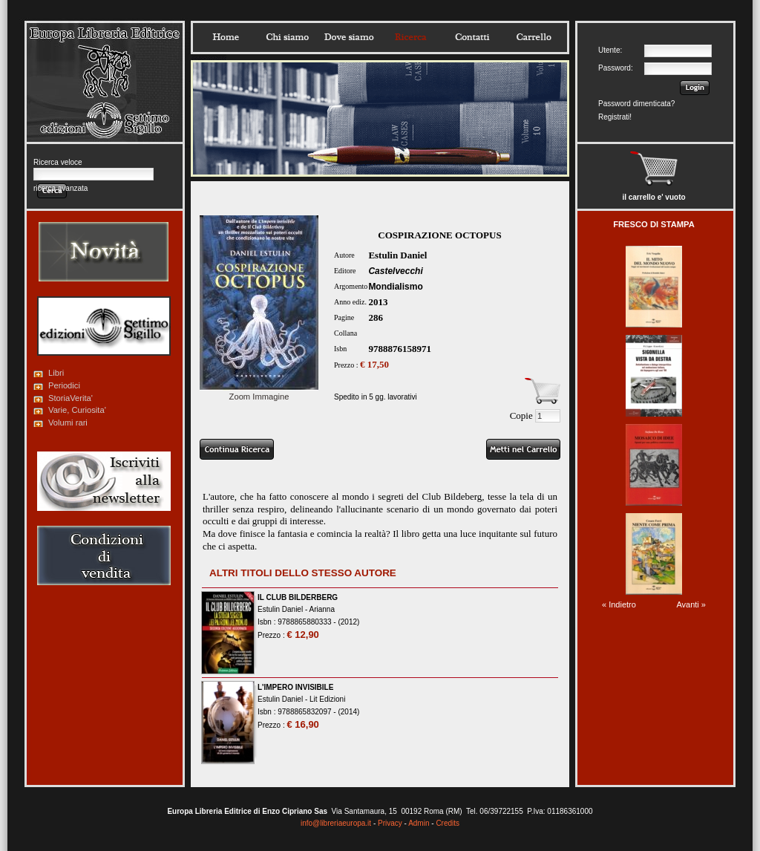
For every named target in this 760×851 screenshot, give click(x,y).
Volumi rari (68, 422)
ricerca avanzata (60, 188)
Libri (56, 372)
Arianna (321, 609)
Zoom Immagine (259, 392)
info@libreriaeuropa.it (336, 823)
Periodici (64, 385)
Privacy (390, 823)
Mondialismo (395, 286)
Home (225, 37)
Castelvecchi (395, 271)
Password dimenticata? (636, 104)
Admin (418, 823)
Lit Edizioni (327, 699)
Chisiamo (287, 37)
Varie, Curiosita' (77, 409)
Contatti (472, 37)
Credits (447, 823)
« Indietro (619, 604)
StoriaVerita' (70, 398)
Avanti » (691, 604)
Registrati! (615, 117)
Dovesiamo (348, 37)
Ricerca (410, 37)
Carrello (533, 37)
